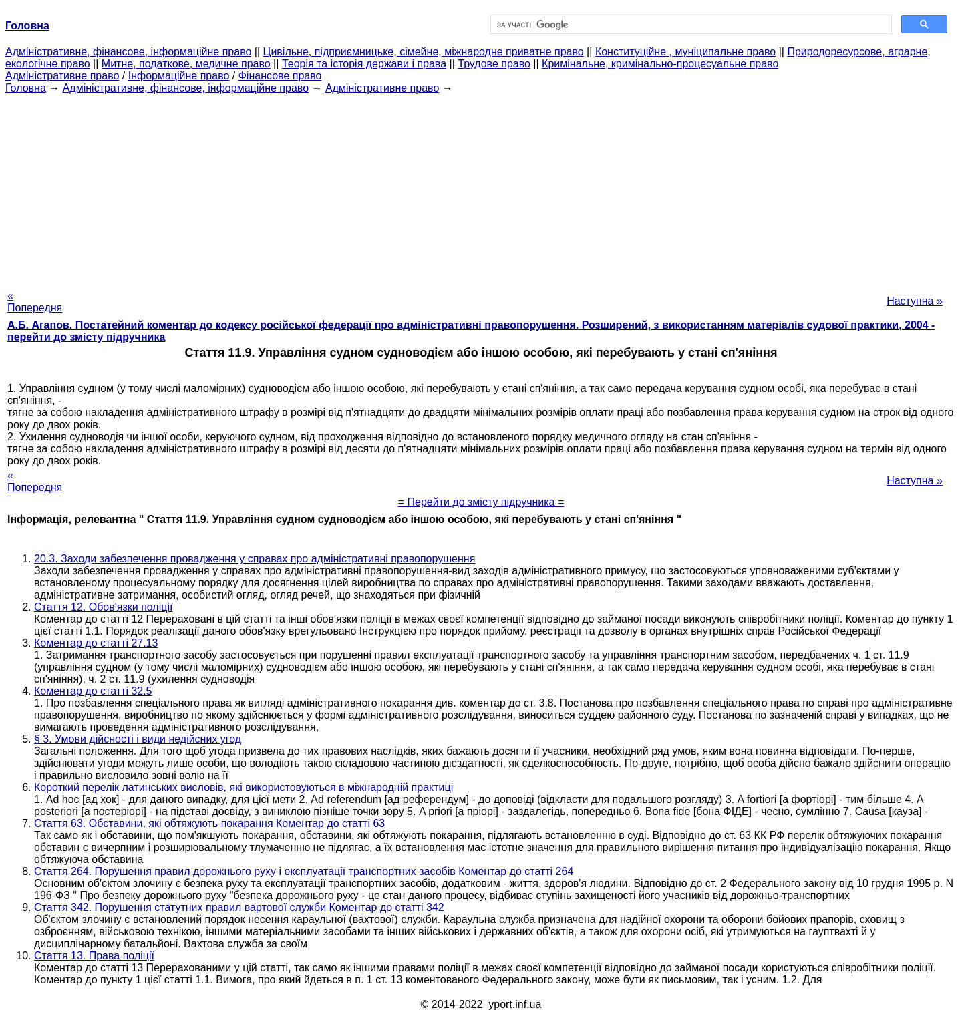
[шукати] (690, 25)
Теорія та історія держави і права (364, 63)
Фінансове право (280, 75)
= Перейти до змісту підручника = (481, 502)
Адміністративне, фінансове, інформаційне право (128, 51)
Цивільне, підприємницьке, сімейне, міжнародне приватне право (423, 51)
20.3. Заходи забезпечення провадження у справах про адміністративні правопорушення (254, 558)
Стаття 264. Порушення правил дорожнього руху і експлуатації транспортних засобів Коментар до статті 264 (303, 871)
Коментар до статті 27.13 (96, 643)
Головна (25, 88)
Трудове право (494, 63)
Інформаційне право (179, 75)
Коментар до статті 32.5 (93, 691)
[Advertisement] (481, 187)
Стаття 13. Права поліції (94, 955)
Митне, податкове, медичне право (186, 63)
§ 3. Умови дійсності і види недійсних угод (137, 739)
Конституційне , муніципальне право (685, 51)
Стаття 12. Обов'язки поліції (103, 607)
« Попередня (34, 301)
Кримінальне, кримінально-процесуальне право (660, 63)
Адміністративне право (62, 75)
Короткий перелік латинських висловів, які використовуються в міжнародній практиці (243, 787)
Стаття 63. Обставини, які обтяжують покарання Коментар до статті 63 (209, 823)
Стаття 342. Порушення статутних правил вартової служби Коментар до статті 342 (239, 907)
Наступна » (915, 301)
